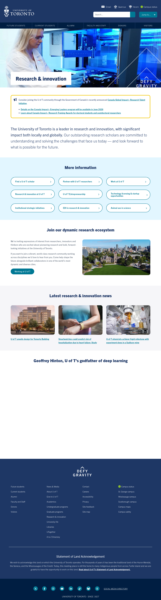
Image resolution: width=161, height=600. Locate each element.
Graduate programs (55, 511)
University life (52, 521)
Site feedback (88, 506)
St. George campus (126, 491)
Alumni (71, 25)
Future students (16, 25)
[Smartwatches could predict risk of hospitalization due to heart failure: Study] (80, 324)
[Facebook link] (44, 588)
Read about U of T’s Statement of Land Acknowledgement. (104, 569)
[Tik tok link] (79, 588)
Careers (86, 491)
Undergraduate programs (57, 506)
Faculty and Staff (96, 25)
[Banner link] (80, 58)
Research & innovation (56, 516)
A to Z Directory (53, 537)
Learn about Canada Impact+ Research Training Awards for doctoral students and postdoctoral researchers (71, 112)
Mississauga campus (127, 496)
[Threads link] (97, 588)
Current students (45, 25)
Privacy (86, 501)
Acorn (136, 6)
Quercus (122, 6)
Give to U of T (52, 496)
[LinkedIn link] (71, 588)
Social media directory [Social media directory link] (116, 588)
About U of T (52, 491)
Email (108, 6)
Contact (86, 486)
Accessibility (88, 496)
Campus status (150, 6)
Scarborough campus (127, 501)
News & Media (53, 486)
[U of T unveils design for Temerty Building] (33, 323)
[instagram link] (53, 588)
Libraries (50, 527)
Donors (122, 25)
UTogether (51, 532)
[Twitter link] (35, 588)
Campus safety (124, 511)
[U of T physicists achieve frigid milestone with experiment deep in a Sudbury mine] (128, 324)
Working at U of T (22, 271)
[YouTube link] (62, 588)
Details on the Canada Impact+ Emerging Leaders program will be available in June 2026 (62, 109)
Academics (51, 501)
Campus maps (124, 506)
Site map (86, 511)
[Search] (111, 14)
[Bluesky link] (88, 588)
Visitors (148, 25)
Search (132, 14)
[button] (148, 14)
